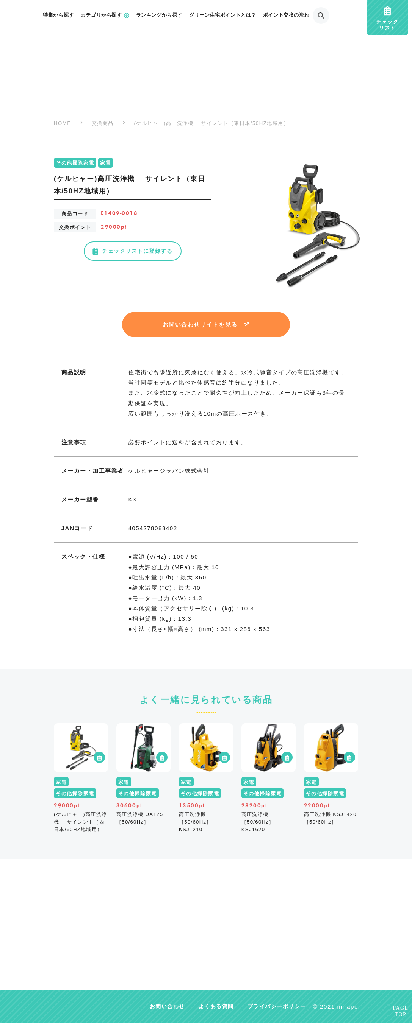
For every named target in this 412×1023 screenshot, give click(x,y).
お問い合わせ (167, 1006)
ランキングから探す (159, 15)
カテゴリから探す (105, 15)
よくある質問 (216, 1006)
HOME (62, 123)
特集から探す (58, 15)
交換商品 (103, 123)
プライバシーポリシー (277, 1006)
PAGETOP (401, 1011)
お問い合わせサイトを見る (206, 324)
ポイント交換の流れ (286, 15)
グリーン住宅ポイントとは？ (222, 15)
